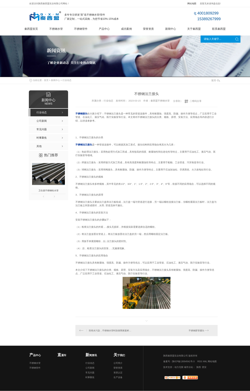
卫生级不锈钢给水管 (48, 190)
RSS (199, 361)
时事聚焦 (89, 377)
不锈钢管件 (79, 28)
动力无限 (178, 367)
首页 (46, 80)
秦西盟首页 (28, 28)
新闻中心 (172, 28)
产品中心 (103, 28)
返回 (215, 80)
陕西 (198, 367)
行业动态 (66, 80)
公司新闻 (89, 368)
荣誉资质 (149, 28)
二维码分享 (196, 101)
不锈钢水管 (54, 28)
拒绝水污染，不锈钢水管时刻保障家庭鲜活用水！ (111, 330)
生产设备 (118, 377)
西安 (204, 367)
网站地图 (191, 3)
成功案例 (126, 28)
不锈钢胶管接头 (196, 330)
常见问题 (89, 372)
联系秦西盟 (221, 28)
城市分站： (189, 367)
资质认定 (118, 372)
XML (205, 361)
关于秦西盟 (196, 28)
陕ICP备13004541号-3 (183, 361)
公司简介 (118, 363)
